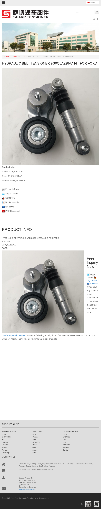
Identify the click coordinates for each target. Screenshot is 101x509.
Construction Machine (70, 432)
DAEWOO (66, 437)
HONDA (5, 442)
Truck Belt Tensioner (9, 432)
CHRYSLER (6, 437)
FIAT (3, 440)
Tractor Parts (37, 432)
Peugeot (66, 447)
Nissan (4, 447)
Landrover (5, 445)
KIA (64, 442)
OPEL (34, 447)
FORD (34, 440)
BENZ (34, 434)
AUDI (4, 434)
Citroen (35, 437)
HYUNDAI (36, 442)
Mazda (34, 445)
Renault (4, 450)
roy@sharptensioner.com (13, 335)
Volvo (34, 453)
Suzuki (34, 450)
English (91, 2)
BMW (65, 434)
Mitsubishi (66, 445)
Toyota (65, 450)
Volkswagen (6, 453)
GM (64, 440)
